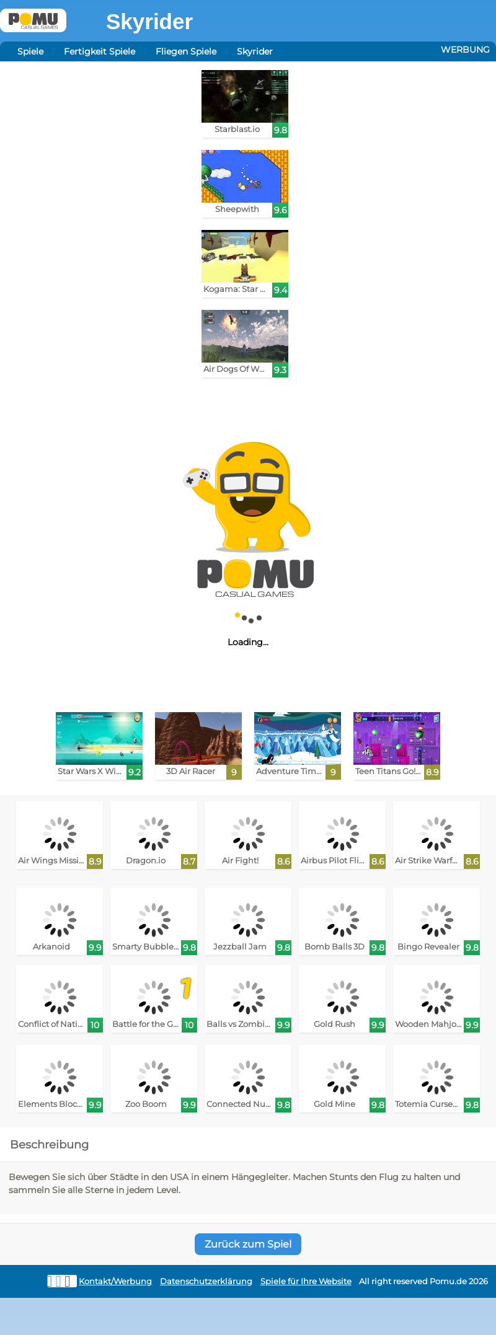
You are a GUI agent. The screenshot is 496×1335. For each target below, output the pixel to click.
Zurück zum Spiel (248, 1244)
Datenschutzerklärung (206, 1281)
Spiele (30, 51)
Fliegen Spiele (186, 51)
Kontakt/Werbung (115, 1281)
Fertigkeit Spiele (99, 51)
